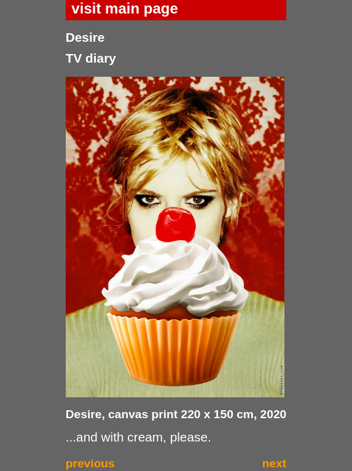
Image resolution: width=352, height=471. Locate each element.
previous (90, 463)
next (274, 463)
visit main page (124, 8)
